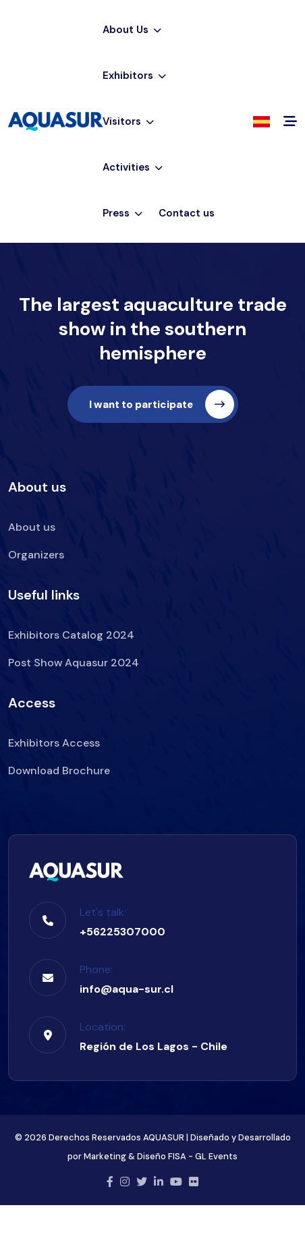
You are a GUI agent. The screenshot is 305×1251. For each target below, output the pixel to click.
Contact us (187, 213)
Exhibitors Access (54, 743)
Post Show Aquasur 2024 (73, 663)
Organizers (36, 555)
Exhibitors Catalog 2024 (71, 635)
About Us (132, 29)
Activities (133, 167)
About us (31, 527)
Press (122, 213)
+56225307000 (122, 932)
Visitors (128, 121)
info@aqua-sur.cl (126, 989)
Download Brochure (59, 770)
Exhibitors (134, 75)
